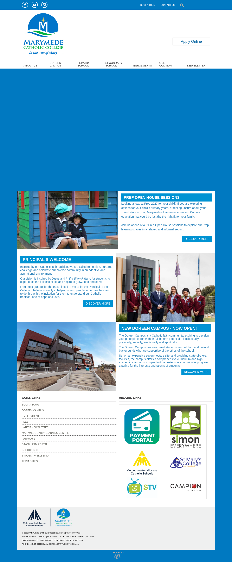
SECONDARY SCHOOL (113, 64)
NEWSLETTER (196, 65)
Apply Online (191, 41)
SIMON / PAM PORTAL (35, 444)
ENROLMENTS (142, 65)
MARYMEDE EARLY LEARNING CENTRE (45, 433)
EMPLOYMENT (30, 416)
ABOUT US (30, 65)
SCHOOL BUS (30, 450)
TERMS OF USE (73, 533)
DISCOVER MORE (197, 239)
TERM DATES (30, 461)
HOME (62, 533)
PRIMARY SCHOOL (83, 64)
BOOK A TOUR (147, 5)
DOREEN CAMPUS (55, 64)
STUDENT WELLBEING (35, 455)
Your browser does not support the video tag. (116, 129)
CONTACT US (168, 5)
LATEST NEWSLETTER (35, 427)
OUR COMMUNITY (167, 64)
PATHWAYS (28, 438)
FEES (25, 421)
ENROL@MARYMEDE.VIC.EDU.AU (64, 544)
